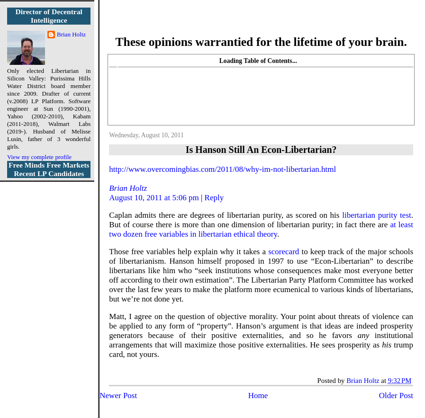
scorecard (283, 251)
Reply (214, 197)
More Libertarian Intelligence (261, 23)
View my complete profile (39, 156)
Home (258, 395)
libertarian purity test (376, 215)
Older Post (396, 395)
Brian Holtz (128, 188)
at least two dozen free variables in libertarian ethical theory (261, 229)
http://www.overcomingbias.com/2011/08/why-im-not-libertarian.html (222, 169)
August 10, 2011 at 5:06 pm (154, 197)
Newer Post (118, 395)
